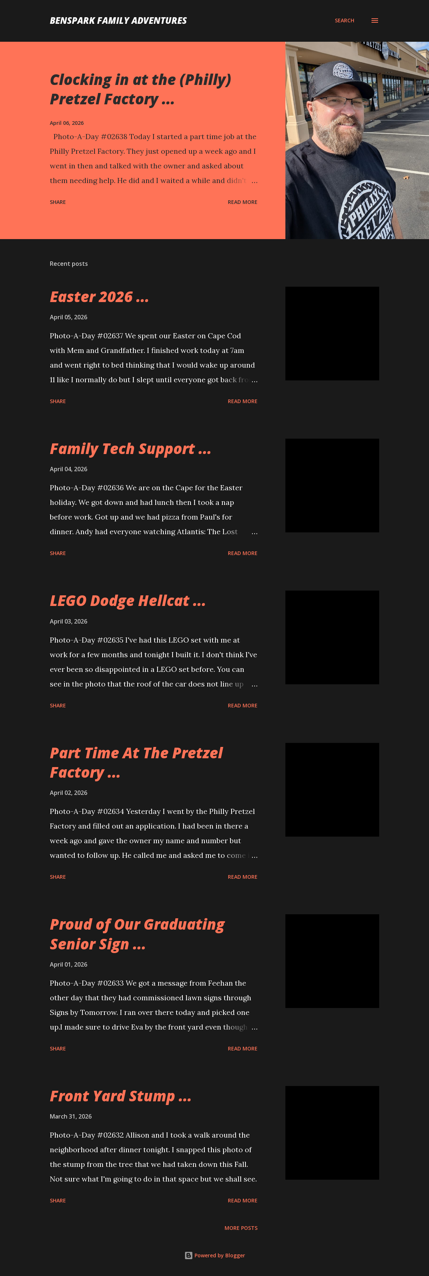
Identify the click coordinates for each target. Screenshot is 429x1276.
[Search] (344, 20)
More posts (241, 1227)
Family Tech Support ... (131, 448)
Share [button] (58, 201)
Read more (243, 201)
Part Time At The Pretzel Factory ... (136, 762)
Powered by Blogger (214, 1255)
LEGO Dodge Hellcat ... (128, 600)
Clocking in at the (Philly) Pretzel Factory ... (140, 89)
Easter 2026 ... (99, 296)
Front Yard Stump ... (121, 1096)
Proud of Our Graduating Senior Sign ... (137, 933)
